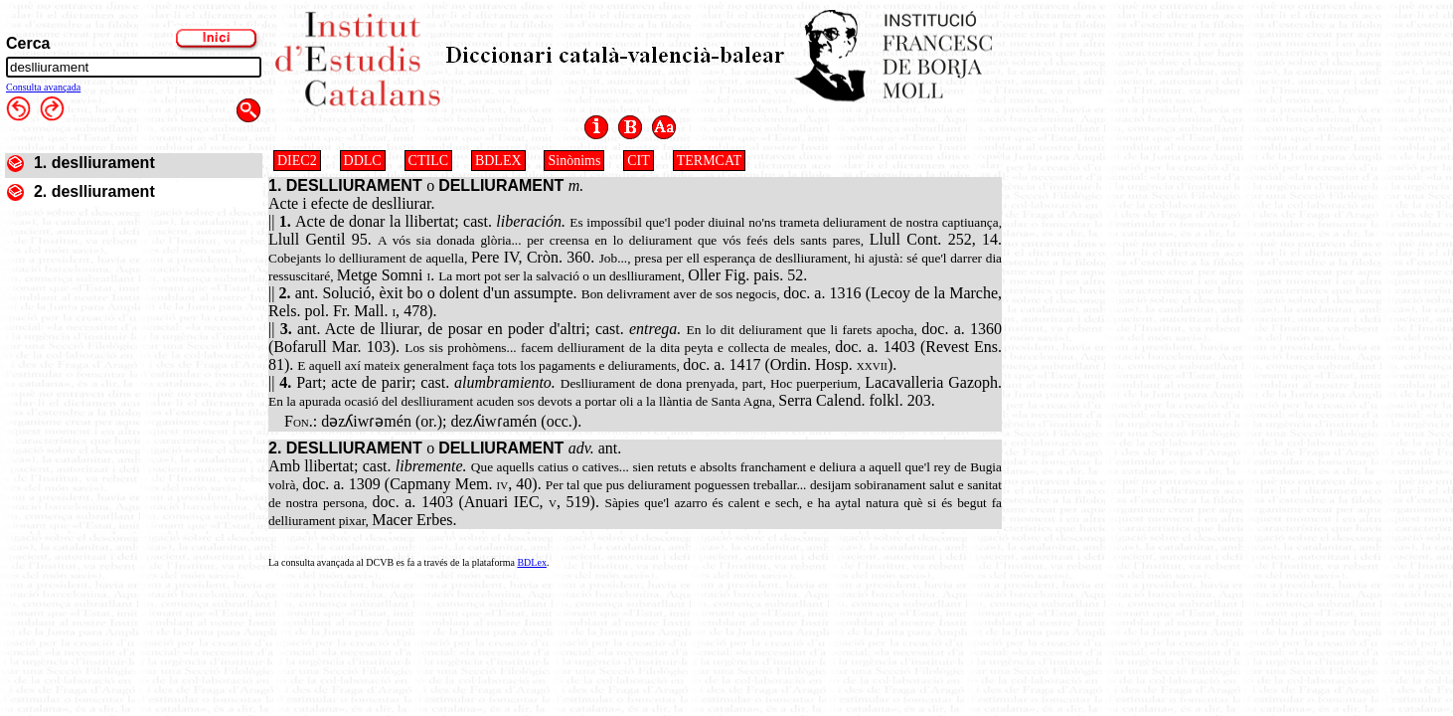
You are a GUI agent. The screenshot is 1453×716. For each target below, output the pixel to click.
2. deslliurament (94, 191)
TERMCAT (709, 160)
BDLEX (498, 160)
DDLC (363, 160)
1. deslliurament (94, 162)
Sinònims (574, 160)
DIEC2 (297, 160)
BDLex (531, 562)
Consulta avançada (43, 87)
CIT (638, 160)
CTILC (428, 160)
